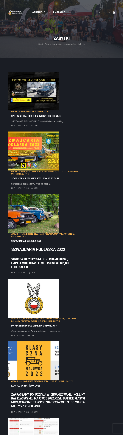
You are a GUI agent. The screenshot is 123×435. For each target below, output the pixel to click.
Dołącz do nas (15, 416)
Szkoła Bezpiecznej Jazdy (88, 239)
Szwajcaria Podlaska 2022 (56, 134)
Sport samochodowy (73, 174)
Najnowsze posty (23, 342)
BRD (54, 239)
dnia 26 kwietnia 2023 (50, 87)
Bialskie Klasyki (48, 73)
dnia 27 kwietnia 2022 (50, 232)
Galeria (67, 386)
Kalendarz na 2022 (51, 246)
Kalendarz (69, 377)
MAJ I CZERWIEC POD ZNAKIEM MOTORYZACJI (64, 180)
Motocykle (61, 73)
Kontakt (68, 382)
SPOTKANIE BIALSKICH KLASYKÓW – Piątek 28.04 (66, 77)
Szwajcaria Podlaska (77, 100)
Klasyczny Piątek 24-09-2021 (57, 270)
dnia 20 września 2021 (50, 305)
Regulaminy (14, 421)
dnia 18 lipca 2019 (48, 326)
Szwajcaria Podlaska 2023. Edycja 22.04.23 (65, 107)
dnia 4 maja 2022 (48, 190)
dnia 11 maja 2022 (48, 166)
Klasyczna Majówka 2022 (55, 205)
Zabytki (70, 73)
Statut (11, 412)
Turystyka (92, 100)
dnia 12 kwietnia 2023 (50, 117)
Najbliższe (61, 100)
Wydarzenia (103, 100)
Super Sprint (89, 174)
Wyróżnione (46, 103)
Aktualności (70, 44)
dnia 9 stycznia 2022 (49, 255)
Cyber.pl (22, 393)
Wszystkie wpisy (53, 44)
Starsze (105, 342)
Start (40, 44)
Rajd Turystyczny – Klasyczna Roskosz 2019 (66, 316)
